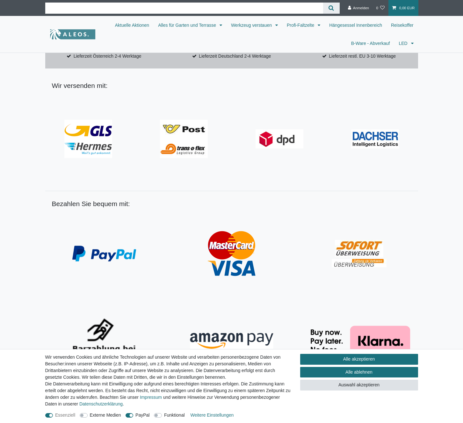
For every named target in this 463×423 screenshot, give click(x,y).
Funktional (174, 415)
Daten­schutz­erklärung (101, 403)
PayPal (142, 415)
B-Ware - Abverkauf (370, 43)
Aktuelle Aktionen (132, 25)
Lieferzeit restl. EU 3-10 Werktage (362, 56)
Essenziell (65, 415)
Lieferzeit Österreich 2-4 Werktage (107, 56)
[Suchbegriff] (184, 8)
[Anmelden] (358, 8)
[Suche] (331, 8)
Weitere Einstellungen (212, 415)
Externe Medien (105, 415)
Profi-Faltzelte (301, 25)
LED (404, 43)
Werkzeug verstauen (252, 25)
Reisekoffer (402, 25)
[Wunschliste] (380, 8)
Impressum (151, 397)
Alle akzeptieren (359, 359)
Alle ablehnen (359, 372)
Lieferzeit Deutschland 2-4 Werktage (235, 56)
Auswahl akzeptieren (359, 384)
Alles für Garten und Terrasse (187, 25)
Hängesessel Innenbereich (355, 25)
